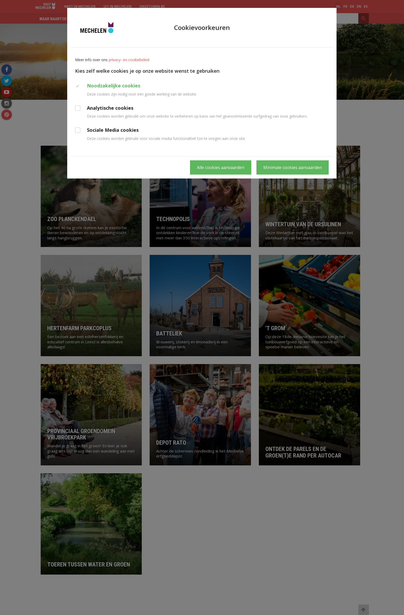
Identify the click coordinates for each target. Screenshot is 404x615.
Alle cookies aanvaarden (220, 167)
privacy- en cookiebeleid (129, 59)
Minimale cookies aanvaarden (292, 167)
